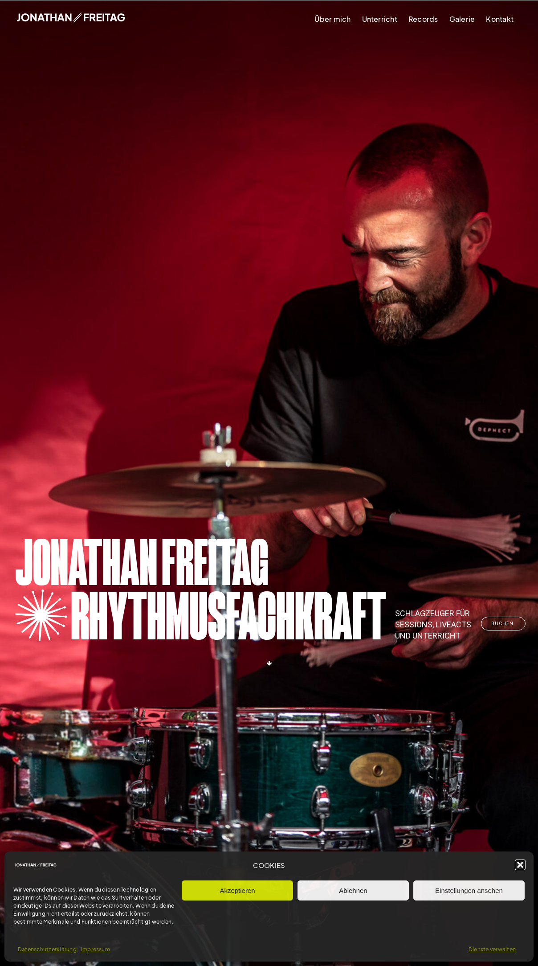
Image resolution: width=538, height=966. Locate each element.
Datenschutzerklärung (47, 949)
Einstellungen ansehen (469, 890)
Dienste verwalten (492, 949)
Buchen (503, 623)
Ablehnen (353, 890)
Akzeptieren (237, 890)
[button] (520, 864)
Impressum (95, 949)
